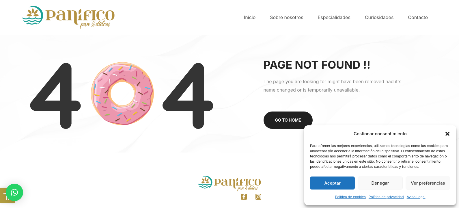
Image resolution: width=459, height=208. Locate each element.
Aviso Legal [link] (416, 197)
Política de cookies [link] (350, 197)
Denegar (380, 183)
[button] (447, 134)
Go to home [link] (288, 120)
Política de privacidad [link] (386, 197)
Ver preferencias (428, 183)
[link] (7, 195)
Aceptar (332, 183)
